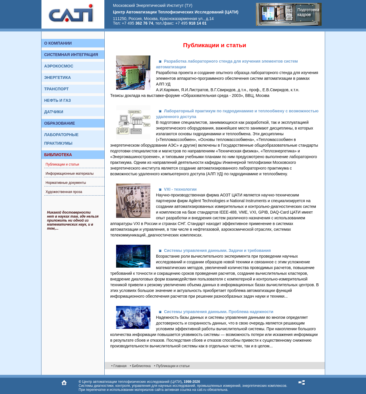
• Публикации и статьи (172, 366)
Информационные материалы (70, 174)
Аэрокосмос (58, 66)
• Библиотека (140, 366)
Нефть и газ (57, 100)
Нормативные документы (66, 183)
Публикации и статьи (62, 164)
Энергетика (57, 77)
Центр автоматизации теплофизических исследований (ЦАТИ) (132, 382)
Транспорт (56, 89)
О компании (58, 43)
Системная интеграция (71, 54)
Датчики (53, 112)
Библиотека (58, 154)
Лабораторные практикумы (61, 139)
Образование (59, 123)
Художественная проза (64, 192)
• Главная (118, 366)
